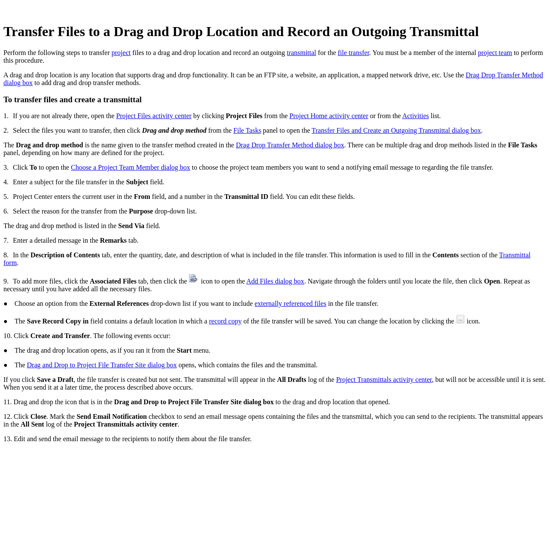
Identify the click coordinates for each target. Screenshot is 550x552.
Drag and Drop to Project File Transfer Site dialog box (102, 365)
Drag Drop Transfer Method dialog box (290, 145)
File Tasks (247, 130)
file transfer (353, 52)
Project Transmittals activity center (384, 379)
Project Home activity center (328, 115)
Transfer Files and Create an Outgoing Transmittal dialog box (396, 130)
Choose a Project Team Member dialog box (130, 167)
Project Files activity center (154, 115)
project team (495, 52)
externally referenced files (290, 303)
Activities (415, 115)
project (121, 52)
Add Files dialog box (275, 281)
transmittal (301, 52)
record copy (225, 321)
